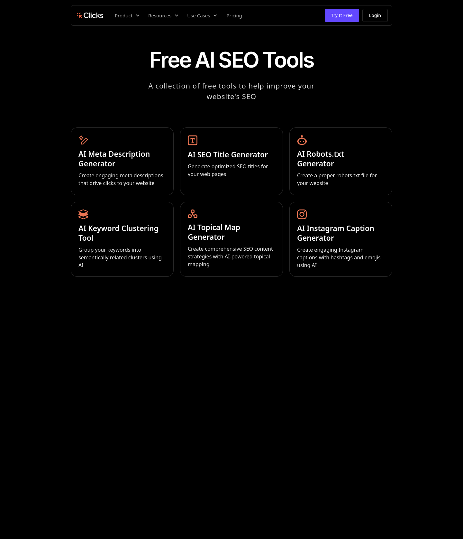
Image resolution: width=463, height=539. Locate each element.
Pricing (234, 15)
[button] (126, 15)
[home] (89, 15)
